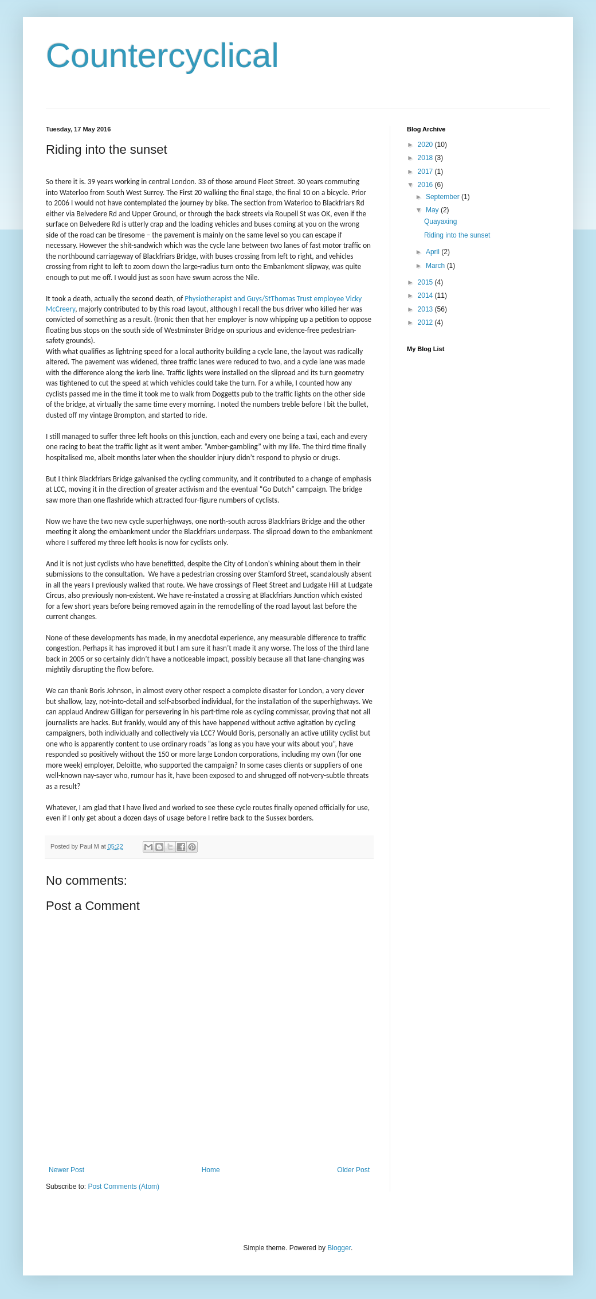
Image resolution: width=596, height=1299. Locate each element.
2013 (426, 309)
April (433, 252)
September (443, 197)
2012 (426, 322)
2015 (426, 282)
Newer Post (66, 1170)
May (433, 210)
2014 (426, 295)
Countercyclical (162, 55)
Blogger (339, 1248)
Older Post (353, 1170)
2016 (426, 185)
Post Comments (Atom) (123, 1187)
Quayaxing (440, 221)
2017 (426, 172)
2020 (426, 145)
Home (211, 1170)
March (436, 266)
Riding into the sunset (457, 235)
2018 (426, 158)
